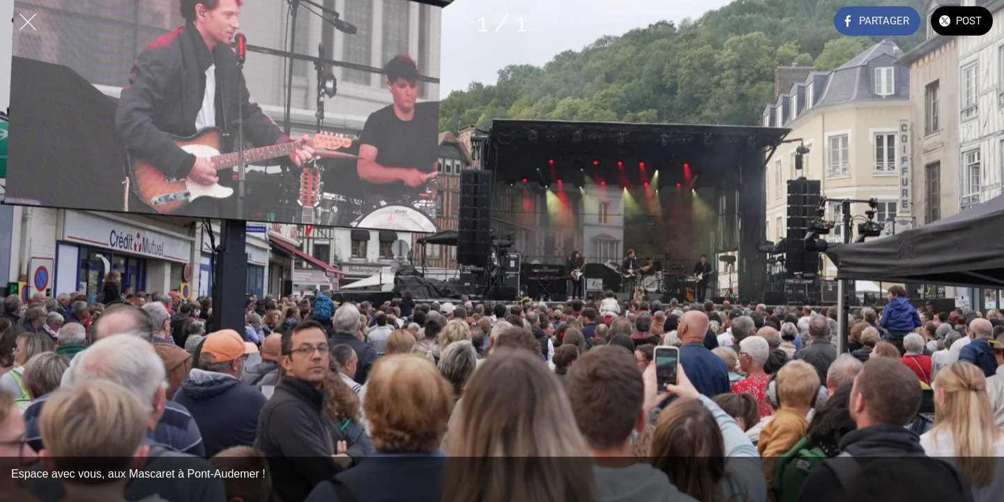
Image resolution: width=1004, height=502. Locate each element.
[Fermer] (28, 22)
